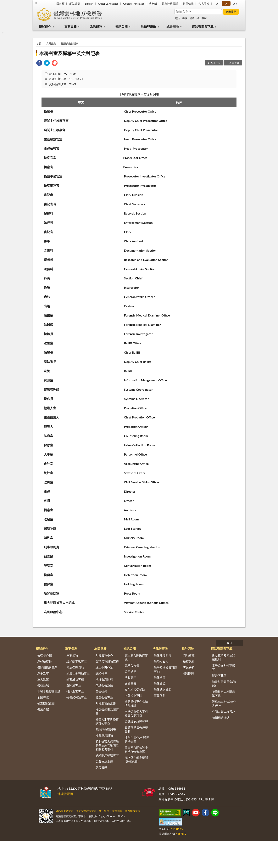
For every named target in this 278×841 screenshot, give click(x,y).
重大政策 (43, 679)
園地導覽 (189, 655)
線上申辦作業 (104, 667)
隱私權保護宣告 (64, 810)
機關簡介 (45, 26)
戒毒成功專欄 (75, 679)
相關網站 (189, 673)
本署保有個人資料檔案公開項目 (136, 713)
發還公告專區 (104, 697)
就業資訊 (101, 767)
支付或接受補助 (135, 689)
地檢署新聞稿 (104, 679)
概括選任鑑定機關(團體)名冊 (136, 759)
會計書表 (130, 683)
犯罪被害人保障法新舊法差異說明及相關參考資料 (107, 745)
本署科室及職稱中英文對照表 (69, 53)
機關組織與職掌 (47, 667)
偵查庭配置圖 (46, 703)
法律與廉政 (148, 26)
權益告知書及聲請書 (107, 711)
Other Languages (108, 3)
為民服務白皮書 (106, 703)
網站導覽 (74, 3)
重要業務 (70, 26)
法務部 (153, 3)
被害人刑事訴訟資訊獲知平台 (107, 721)
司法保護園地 (75, 667)
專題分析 (189, 667)
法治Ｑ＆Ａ (161, 661)
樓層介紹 (43, 709)
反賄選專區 (73, 685)
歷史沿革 (43, 673)
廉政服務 (159, 695)
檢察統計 (189, 661)
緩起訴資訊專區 (76, 661)
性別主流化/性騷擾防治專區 (137, 739)
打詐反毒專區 (75, 691)
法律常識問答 (162, 655)
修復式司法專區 (76, 697)
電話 (177, 18)
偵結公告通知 (104, 685)
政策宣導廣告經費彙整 (136, 729)
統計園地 (172, 26)
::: (36, 2)
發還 (191, 18)
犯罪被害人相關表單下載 (223, 693)
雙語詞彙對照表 (69, 43)
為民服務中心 (104, 655)
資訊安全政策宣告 (86, 810)
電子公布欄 (132, 665)
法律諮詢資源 (162, 689)
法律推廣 (159, 677)
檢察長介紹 (44, 655)
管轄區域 (43, 685)
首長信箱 (188, 3)
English (89, 3)
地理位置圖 (65, 794)
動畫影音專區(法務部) (224, 683)
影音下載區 (219, 675)
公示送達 (130, 671)
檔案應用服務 (104, 735)
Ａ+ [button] (235, 3)
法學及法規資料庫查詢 (165, 669)
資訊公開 (121, 26)
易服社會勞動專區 (78, 673)
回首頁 (60, 3)
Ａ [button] (226, 3)
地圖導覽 (43, 697)
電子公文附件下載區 (223, 667)
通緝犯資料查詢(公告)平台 (224, 703)
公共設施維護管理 (136, 721)
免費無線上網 (104, 761)
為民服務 (96, 26)
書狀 (184, 18)
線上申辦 (202, 18)
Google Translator (133, 3)
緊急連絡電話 (170, 3)
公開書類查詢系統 (223, 711)
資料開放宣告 (132, 810)
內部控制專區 (133, 695)
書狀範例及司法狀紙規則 (223, 657)
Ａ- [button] (218, 3)
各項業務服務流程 (107, 661)
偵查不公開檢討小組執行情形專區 (136, 749)
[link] (39, 63)
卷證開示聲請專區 (107, 755)
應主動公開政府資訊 (136, 657)
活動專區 (130, 677)
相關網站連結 (220, 717)
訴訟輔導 (101, 673)
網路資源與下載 (203, 26)
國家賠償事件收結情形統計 (136, 703)
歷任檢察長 (44, 661)
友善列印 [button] (235, 62)
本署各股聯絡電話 (48, 691)
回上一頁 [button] (216, 62)
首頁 (38, 43)
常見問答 (203, 3)
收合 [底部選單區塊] (229, 642)
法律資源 (159, 683)
